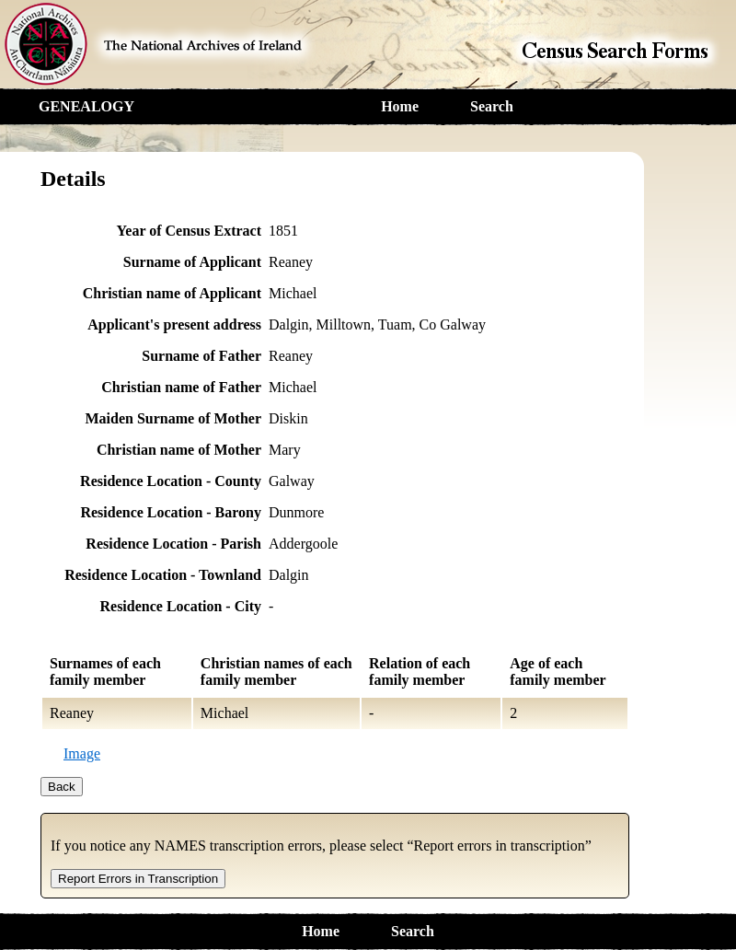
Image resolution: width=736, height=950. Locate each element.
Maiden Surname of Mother (173, 418)
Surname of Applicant (192, 262)
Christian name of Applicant (172, 293)
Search (491, 106)
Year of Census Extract (189, 230)
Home (400, 106)
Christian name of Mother (179, 450)
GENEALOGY (86, 106)
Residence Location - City (180, 606)
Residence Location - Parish (173, 543)
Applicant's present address (174, 324)
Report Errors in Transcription (138, 879)
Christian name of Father (181, 387)
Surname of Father (201, 356)
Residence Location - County (170, 481)
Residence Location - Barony (170, 512)
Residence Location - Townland (162, 575)
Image (81, 753)
